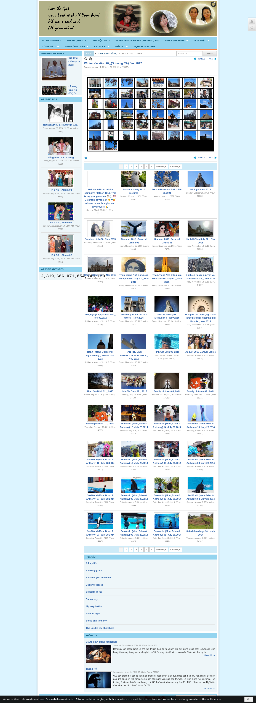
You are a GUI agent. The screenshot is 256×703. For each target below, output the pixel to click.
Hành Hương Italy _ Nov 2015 (100, 275)
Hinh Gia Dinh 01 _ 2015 (134, 391)
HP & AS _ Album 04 (61, 190)
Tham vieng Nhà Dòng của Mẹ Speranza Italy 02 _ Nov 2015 (134, 278)
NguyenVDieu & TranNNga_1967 (61, 124)
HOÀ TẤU (90, 557)
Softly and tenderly (96, 620)
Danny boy (92, 599)
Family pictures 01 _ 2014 (100, 423)
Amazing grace (94, 570)
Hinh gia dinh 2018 (200, 189)
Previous (201, 59)
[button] (176, 40)
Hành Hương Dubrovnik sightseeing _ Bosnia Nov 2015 (100, 355)
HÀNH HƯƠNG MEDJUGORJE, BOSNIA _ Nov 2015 (134, 355)
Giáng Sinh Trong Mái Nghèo (102, 641)
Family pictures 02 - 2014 (200, 391)
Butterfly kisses (94, 584)
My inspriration (94, 606)
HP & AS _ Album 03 (61, 222)
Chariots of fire (94, 592)
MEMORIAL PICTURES (52, 53)
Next (211, 59)
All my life (91, 563)
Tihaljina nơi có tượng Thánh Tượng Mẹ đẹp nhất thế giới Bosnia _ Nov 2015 (200, 318)
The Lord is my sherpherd (100, 628)
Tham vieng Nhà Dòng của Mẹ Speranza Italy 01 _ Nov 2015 (167, 278)
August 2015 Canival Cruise (200, 352)
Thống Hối (91, 668)
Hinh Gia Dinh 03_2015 (166, 352)
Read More (209, 655)
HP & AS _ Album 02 (61, 255)
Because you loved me (98, 577)
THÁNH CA (91, 635)
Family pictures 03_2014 (167, 391)
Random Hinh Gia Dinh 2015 (100, 239)
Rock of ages (93, 613)
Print (86, 158)
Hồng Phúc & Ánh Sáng (61, 157)
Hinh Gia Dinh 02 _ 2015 (100, 391)
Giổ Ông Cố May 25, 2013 (74, 61)
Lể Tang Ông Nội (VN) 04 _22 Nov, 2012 (73, 93)
